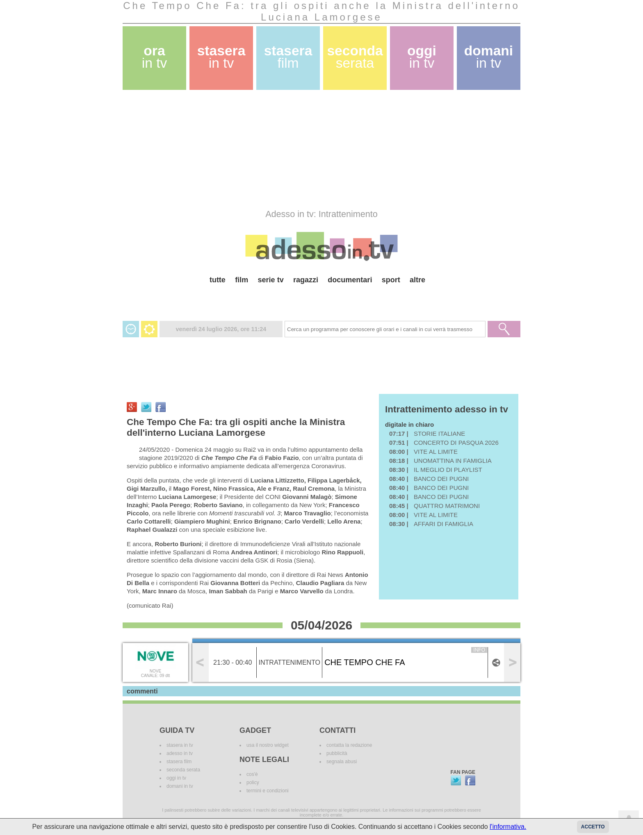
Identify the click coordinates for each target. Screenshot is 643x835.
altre (417, 280)
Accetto (593, 827)
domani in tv (179, 786)
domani (488, 57)
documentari (350, 280)
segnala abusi (341, 761)
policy (252, 782)
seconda (355, 57)
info (479, 650)
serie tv (271, 280)
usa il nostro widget (267, 745)
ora (154, 57)
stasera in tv (179, 745)
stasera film (179, 761)
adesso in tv (179, 753)
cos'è (252, 774)
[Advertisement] (321, 149)
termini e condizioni (267, 791)
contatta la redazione (349, 745)
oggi (421, 57)
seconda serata (183, 770)
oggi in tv (176, 778)
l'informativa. (508, 826)
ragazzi (305, 280)
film (241, 280)
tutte (218, 280)
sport (391, 280)
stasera (221, 57)
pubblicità (336, 753)
